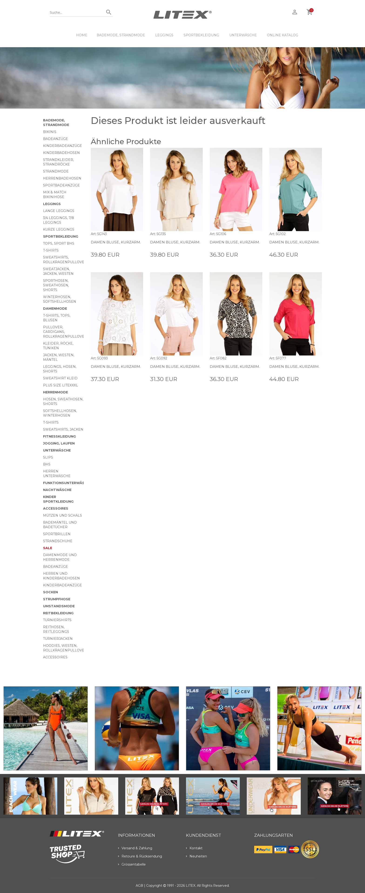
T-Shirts (51, 250)
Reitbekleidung (58, 613)
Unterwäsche (243, 35)
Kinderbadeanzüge (62, 146)
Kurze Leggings (58, 229)
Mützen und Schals (62, 515)
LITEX (190, 885)
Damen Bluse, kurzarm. (116, 242)
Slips (48, 457)
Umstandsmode (59, 606)
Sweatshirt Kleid (60, 378)
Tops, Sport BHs (58, 243)
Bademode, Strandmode (121, 35)
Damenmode (55, 308)
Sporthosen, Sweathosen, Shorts (56, 285)
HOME (81, 35)
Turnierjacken (58, 639)
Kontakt (194, 848)
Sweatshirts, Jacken (63, 429)
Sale (47, 548)
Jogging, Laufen (59, 443)
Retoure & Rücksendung (140, 856)
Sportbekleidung (201, 35)
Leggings (164, 35)
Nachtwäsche (57, 490)
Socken (50, 592)
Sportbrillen (57, 534)
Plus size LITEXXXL (60, 385)
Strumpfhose (56, 599)
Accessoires (55, 508)
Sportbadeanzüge (61, 185)
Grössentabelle (132, 864)
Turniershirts (57, 620)
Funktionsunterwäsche (67, 483)
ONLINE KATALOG (282, 35)
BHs (47, 464)
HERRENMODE (55, 392)
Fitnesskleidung (59, 436)
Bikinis (49, 132)
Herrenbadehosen (62, 178)
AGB (139, 885)
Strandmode (56, 171)
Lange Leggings (58, 211)
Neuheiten (196, 856)
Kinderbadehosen (61, 153)
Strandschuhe (57, 541)
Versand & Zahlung (135, 848)
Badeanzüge (55, 139)
